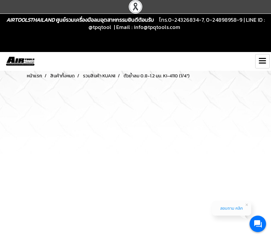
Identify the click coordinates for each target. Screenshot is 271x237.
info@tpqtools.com (157, 27)
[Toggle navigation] (262, 61)
